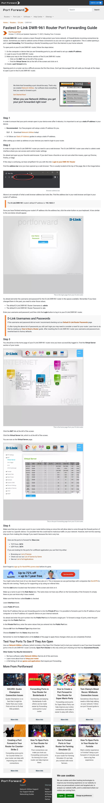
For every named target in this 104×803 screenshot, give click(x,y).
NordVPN (94, 581)
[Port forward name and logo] (10, 3)
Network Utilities (28, 88)
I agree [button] (61, 795)
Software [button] (27, 17)
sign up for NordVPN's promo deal (26, 567)
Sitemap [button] (49, 17)
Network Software (51, 792)
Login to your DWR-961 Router (63, 162)
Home (5, 23)
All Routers (49, 794)
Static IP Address (22, 136)
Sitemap (48, 785)
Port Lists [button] (17, 17)
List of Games (26, 554)
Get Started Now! (19, 95)
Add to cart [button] (96, 3)
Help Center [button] (38, 17)
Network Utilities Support (29, 789)
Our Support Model (27, 792)
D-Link (20, 23)
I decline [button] (69, 795)
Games (47, 799)
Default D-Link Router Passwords (75, 322)
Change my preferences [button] (84, 795)
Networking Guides (27, 794)
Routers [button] (7, 17)
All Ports (48, 797)
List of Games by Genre (33, 557)
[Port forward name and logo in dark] (16, 9)
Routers (13, 23)
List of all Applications (25, 559)
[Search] (80, 10)
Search (96, 10)
